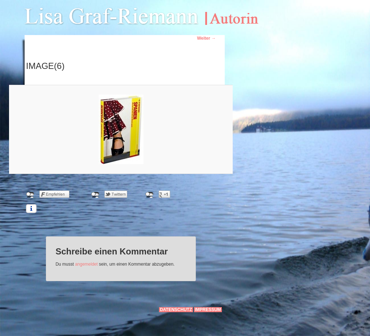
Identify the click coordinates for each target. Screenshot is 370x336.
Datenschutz (176, 309)
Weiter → (206, 38)
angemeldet (86, 264)
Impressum (208, 309)
